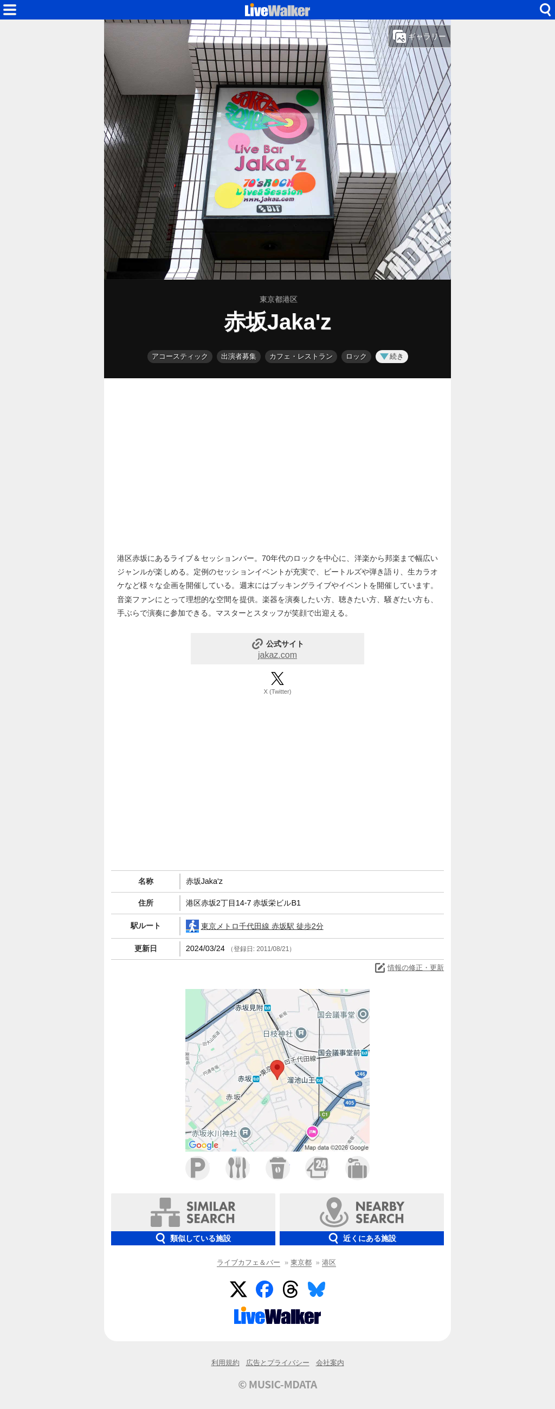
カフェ (278, 1168)
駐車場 (197, 1168)
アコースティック (180, 356)
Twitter (238, 1289)
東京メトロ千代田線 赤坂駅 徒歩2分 (255, 926)
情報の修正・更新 (408, 967)
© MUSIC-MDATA (277, 1384)
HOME (277, 9)
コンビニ (317, 1168)
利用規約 (225, 1363)
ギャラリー (419, 36)
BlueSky (316, 1289)
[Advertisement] (277, 463)
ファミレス (237, 1168)
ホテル (357, 1168)
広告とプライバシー (277, 1363)
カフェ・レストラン (301, 356)
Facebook (264, 1289)
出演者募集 (238, 356)
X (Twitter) (278, 691)
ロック (356, 356)
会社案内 (330, 1363)
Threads (290, 1289)
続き (392, 356)
